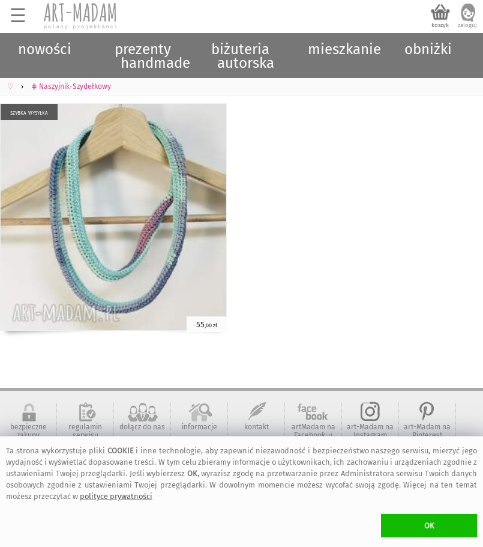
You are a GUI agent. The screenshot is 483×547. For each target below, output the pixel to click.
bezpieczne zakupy (28, 431)
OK (429, 525)
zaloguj (467, 25)
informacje (199, 427)
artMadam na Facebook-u (313, 431)
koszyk (440, 25)
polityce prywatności (116, 496)
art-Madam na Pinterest (427, 431)
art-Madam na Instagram (370, 431)
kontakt (256, 427)
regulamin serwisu (85, 431)
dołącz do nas (142, 427)
